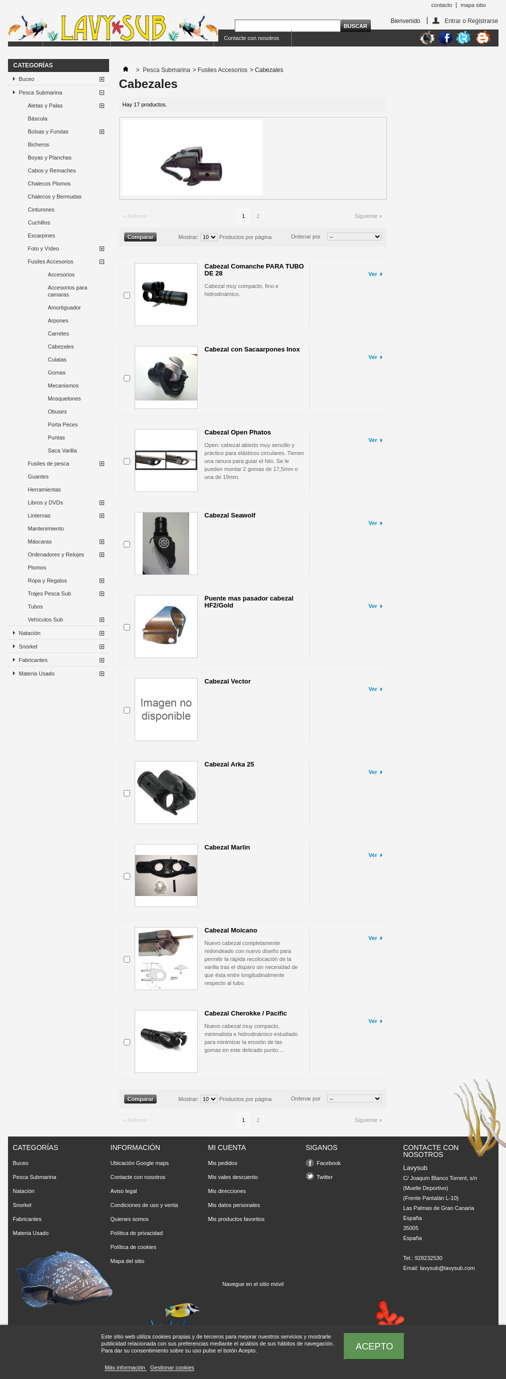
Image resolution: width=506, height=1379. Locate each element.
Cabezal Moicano (231, 930)
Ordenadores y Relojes (56, 555)
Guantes (38, 477)
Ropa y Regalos (47, 581)
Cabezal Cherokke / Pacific (246, 1013)
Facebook (329, 1163)
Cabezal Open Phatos (238, 432)
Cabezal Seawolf (230, 515)
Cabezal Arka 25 (229, 764)
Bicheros (39, 145)
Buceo (27, 79)
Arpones (58, 321)
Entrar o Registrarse (471, 21)
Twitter (325, 1177)
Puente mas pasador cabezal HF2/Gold (249, 601)
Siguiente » (368, 216)
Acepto (374, 1346)
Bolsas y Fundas (48, 131)
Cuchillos (39, 223)
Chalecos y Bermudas (55, 197)
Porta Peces (63, 425)
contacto (441, 5)
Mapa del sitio (128, 1261)
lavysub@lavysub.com (447, 1268)
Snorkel (28, 647)
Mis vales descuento (233, 1177)
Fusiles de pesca (49, 463)
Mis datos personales (234, 1205)
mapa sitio (472, 5)
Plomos (37, 567)
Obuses (57, 411)
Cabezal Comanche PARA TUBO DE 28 (254, 269)
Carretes (58, 333)
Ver (372, 274)
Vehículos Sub (45, 619)
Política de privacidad (137, 1233)
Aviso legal (124, 1191)
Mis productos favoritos (236, 1219)
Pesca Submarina (41, 93)
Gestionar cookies (172, 1367)
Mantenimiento (46, 529)
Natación (30, 633)
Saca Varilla (62, 451)
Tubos (35, 607)
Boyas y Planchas (50, 157)
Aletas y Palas (45, 105)
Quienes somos (130, 1219)
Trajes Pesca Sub (49, 593)
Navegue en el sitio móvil (252, 1284)
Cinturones (41, 209)
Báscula (38, 119)
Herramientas (44, 489)
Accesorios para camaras (68, 291)
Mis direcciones (227, 1191)
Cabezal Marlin (227, 847)
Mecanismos (63, 385)
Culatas (57, 359)
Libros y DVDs (45, 503)
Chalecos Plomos (49, 183)
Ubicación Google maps (140, 1163)
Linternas (39, 515)
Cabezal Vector (228, 681)
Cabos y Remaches (52, 171)
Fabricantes (33, 660)
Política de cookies (134, 1247)
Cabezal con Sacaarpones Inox (252, 349)
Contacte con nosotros (251, 38)
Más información (126, 1367)
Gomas (57, 373)
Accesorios (61, 275)
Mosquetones (64, 399)
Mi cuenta (227, 1148)
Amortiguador (64, 307)
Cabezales (61, 347)
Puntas (56, 437)
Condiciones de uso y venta (144, 1205)
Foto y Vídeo (43, 249)
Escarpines (41, 235)
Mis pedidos (223, 1163)
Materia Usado (37, 673)
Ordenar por (305, 237)
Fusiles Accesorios (51, 261)
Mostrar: (189, 237)
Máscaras (40, 541)
